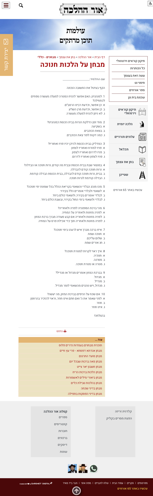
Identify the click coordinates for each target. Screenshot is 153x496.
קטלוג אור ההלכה (55, 411)
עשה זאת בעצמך (134, 75)
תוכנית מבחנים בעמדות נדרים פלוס (80, 345)
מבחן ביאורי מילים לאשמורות (84, 377)
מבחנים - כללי (47, 57)
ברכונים (62, 438)
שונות (63, 451)
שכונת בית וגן (136, 97)
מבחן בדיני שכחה (91, 388)
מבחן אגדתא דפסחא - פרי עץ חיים (81, 351)
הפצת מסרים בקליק (119, 418)
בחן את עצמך (67, 57)
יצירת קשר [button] (6, 55)
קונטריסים (60, 424)
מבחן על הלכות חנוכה (72, 65)
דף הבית (99, 57)
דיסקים (62, 444)
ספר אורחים (137, 90)
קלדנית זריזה (123, 411)
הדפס (59, 331)
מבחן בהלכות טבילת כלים (86, 383)
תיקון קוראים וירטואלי (130, 61)
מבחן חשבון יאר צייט (89, 367)
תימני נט (139, 82)
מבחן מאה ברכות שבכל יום (85, 361)
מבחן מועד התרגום (90, 356)
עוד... (98, 340)
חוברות (63, 431)
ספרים (63, 417)
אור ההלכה (85, 57)
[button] (21, 5)
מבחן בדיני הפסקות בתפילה (85, 394)
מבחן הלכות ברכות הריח (87, 372)
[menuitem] (128, 61)
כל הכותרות (137, 68)
